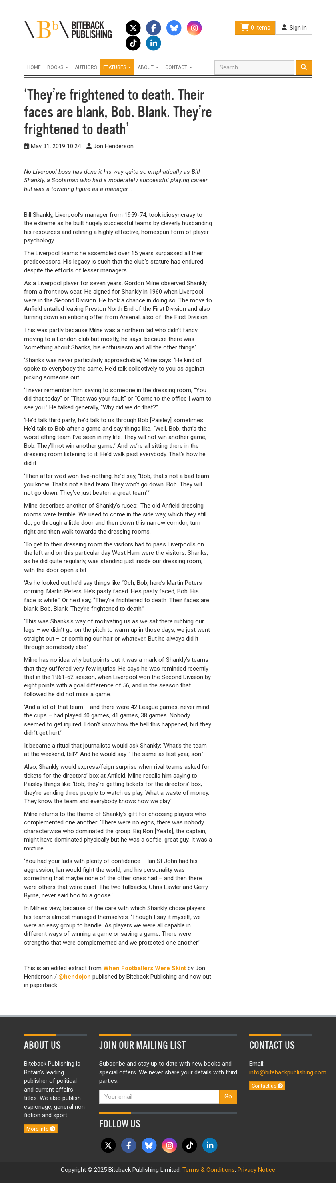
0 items (255, 27)
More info (40, 1129)
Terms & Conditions (208, 1169)
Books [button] (57, 67)
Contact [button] (178, 67)
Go (228, 1096)
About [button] (148, 67)
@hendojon (74, 976)
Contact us (267, 1086)
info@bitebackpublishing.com (287, 1072)
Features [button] (117, 67)
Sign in (293, 27)
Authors (86, 67)
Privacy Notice (256, 1169)
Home (34, 67)
